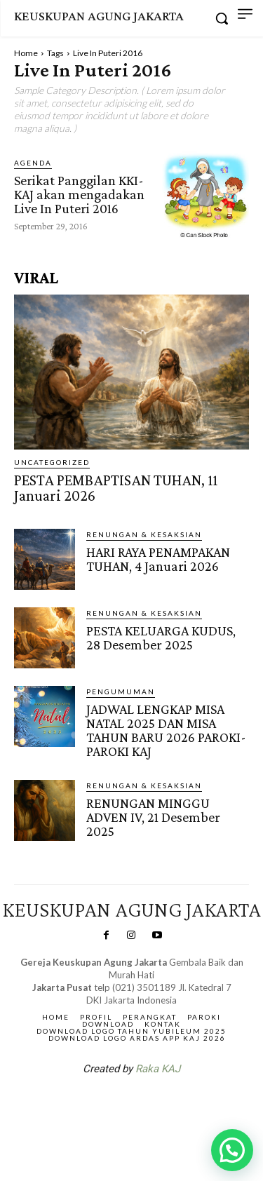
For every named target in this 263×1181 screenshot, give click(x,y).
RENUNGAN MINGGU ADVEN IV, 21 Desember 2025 (153, 817)
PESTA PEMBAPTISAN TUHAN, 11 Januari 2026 (115, 487)
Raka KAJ (157, 1068)
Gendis (173, 1105)
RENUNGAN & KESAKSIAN (144, 534)
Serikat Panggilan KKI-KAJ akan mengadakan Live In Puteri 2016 (79, 194)
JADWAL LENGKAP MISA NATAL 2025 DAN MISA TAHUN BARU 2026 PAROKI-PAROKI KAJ (166, 730)
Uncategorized (52, 462)
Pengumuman (120, 691)
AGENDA (33, 162)
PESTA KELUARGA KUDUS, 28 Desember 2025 (161, 637)
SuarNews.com (109, 1105)
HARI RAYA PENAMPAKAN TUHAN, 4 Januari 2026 (158, 559)
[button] (232, 1150)
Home (26, 53)
